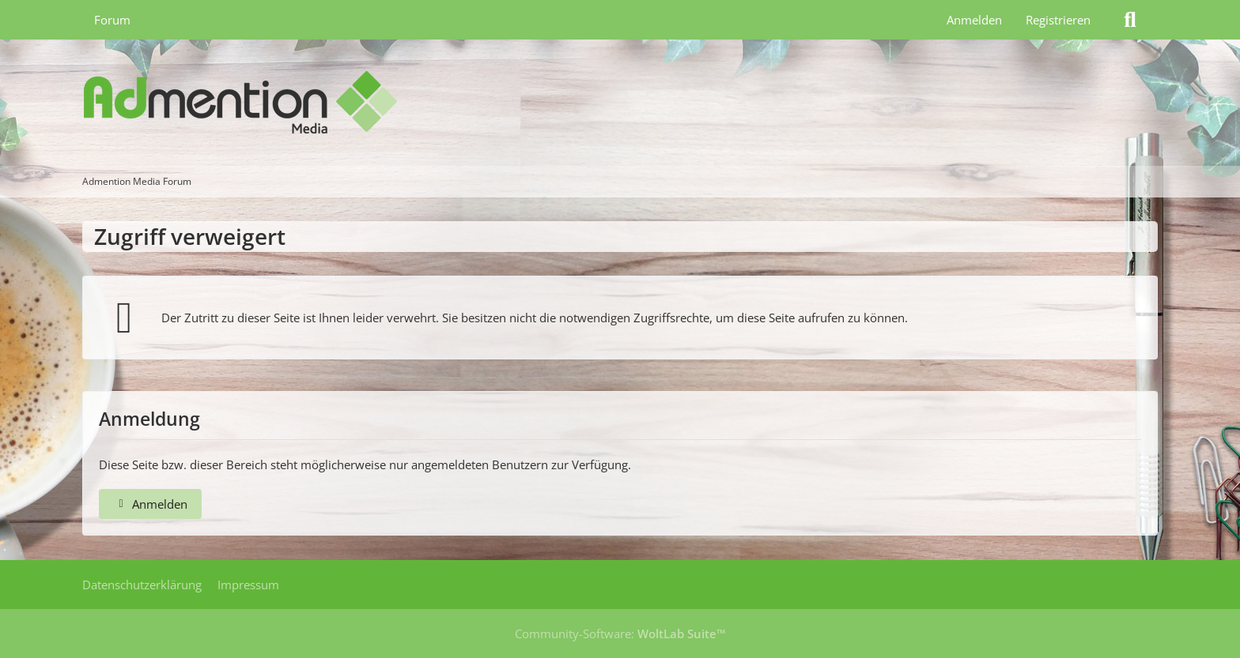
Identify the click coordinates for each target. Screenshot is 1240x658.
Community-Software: (620, 633)
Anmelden (974, 20)
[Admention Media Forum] (620, 102)
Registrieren (1058, 20)
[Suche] (1130, 19)
